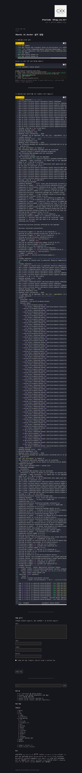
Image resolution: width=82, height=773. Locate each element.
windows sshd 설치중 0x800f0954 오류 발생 (33, 695)
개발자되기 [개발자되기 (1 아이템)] (33, 760)
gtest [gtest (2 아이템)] (31, 756)
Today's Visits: (25, 745)
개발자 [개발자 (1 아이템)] (28, 760)
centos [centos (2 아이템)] (41, 754)
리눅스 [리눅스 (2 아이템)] (40, 760)
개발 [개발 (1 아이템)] (19, 760)
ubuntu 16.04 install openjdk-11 (31, 698)
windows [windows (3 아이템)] (61, 758)
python (22, 733)
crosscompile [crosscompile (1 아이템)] (47, 754)
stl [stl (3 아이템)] (55, 758)
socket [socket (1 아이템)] (48, 758)
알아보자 (21, 741)
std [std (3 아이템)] (51, 758)
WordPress (26, 770)
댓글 (17, 623)
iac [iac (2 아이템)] (45, 756)
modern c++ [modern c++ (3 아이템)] (36, 758)
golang (22, 726)
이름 (17, 640)
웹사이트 (17, 653)
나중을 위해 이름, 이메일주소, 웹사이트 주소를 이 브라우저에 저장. (37, 660)
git (21, 724)
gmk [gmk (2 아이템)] (20, 756)
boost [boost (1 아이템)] (24, 754)
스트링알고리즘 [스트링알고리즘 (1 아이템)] (62, 760)
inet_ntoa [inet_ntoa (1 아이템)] (49, 756)
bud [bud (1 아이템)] (32, 754)
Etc (20, 712)
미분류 (20, 739)
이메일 (17, 647)
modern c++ (25, 723)
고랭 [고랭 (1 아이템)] (36, 760)
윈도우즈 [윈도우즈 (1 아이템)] (17, 761)
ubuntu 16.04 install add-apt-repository (34, 700)
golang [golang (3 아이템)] (25, 756)
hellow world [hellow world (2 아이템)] (38, 756)
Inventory (23, 716)
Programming (23, 718)
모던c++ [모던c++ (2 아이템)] (55, 760)
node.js (23, 732)
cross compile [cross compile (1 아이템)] (54, 754)
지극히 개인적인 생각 (26, 738)
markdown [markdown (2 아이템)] (60, 756)
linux (17, 31)
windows (23, 736)
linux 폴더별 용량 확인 (26, 697)
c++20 (23, 721)
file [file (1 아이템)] (65, 754)
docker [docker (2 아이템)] (60, 754)
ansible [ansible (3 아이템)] (18, 754)
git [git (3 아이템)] (16, 756)
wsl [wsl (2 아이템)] (16, 760)
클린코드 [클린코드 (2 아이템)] (38, 761)
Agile (21, 710)
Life (20, 713)
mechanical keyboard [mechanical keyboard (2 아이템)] (23, 758)
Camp (21, 715)
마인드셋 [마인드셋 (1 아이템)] (44, 760)
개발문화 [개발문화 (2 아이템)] (23, 760)
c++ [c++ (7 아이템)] (36, 754)
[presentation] (27, 666)
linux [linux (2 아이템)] (54, 756)
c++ (21, 719)
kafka (22, 727)
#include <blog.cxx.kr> (54, 19)
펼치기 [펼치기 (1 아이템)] (43, 761)
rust (21, 735)
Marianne (36, 770)
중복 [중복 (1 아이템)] (23, 761)
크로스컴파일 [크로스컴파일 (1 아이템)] (32, 761)
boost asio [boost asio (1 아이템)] (28, 754)
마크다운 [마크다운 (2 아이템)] (49, 760)
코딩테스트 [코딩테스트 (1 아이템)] (27, 761)
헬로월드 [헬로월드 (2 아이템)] (48, 761)
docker (23, 730)
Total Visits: (24, 746)
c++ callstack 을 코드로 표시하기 (30, 693)
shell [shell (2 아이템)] (44, 758)
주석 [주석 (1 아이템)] (20, 761)
